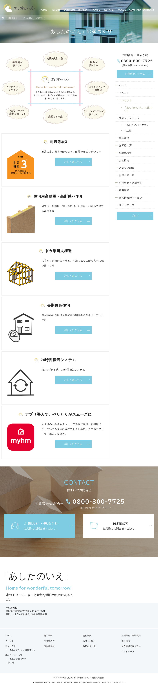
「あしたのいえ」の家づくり (138, 109)
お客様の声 (125, 145)
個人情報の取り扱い (130, 197)
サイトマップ (126, 205)
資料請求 (124, 190)
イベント (124, 93)
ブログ (135, 215)
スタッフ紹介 (126, 168)
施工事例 (124, 138)
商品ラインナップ (129, 118)
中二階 (128, 130)
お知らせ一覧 (126, 175)
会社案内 (124, 160)
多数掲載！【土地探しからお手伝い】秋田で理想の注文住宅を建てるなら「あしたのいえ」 (75, 682)
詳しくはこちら (73, 161)
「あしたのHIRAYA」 (136, 125)
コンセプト (125, 100)
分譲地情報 (125, 153)
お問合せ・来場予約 (130, 182)
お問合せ (135, 73)
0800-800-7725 (135, 61)
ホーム (123, 85)
